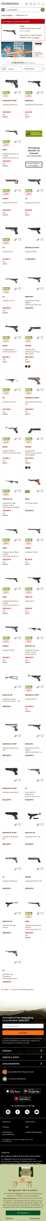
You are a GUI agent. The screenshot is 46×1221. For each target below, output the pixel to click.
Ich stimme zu (23, 1213)
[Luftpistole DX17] (19, 239)
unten (36, 37)
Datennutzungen (9, 1198)
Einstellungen (35, 1218)
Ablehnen (9, 1218)
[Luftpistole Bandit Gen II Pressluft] (19, 141)
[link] (30, 4)
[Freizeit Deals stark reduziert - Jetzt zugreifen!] (16, 49)
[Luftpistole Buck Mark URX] (42, 92)
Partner (18, 1193)
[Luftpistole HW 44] (42, 239)
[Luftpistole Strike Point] (42, 190)
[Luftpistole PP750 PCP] (19, 190)
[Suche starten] (42, 10)
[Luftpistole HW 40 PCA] (19, 92)
